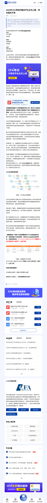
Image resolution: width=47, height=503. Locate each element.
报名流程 (35, 409)
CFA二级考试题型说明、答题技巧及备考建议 (22, 473)
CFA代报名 (26, 163)
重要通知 (32, 426)
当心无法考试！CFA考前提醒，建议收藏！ (21, 463)
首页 (9, 284)
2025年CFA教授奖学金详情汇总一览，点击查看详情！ (22, 347)
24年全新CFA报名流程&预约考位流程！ (21, 452)
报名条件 (23, 409)
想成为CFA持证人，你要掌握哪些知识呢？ (18, 276)
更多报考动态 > (11, 414)
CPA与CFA (14, 431)
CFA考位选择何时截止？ (14, 457)
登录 (34, 2)
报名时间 (11, 409)
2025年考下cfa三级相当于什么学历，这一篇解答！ (21, 369)
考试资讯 (14, 284)
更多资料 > (23, 330)
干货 (14, 435)
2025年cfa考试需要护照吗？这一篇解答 (17, 364)
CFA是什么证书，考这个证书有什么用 (17, 272)
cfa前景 (32, 440)
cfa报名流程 (14, 426)
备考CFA (32, 431)
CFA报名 (31, 57)
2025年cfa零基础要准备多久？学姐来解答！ (19, 353)
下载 (38, 307)
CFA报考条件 (32, 435)
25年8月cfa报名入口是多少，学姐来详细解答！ (20, 358)
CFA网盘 (14, 440)
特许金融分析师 (25, 30)
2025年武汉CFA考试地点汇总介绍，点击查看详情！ (21, 342)
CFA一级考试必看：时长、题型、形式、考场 (20, 468)
